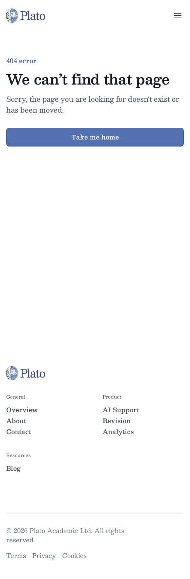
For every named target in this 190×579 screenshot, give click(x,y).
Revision (117, 420)
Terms (16, 555)
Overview (22, 409)
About (16, 420)
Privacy (44, 555)
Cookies (74, 555)
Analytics (118, 431)
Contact (18, 431)
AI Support (121, 409)
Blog (13, 468)
